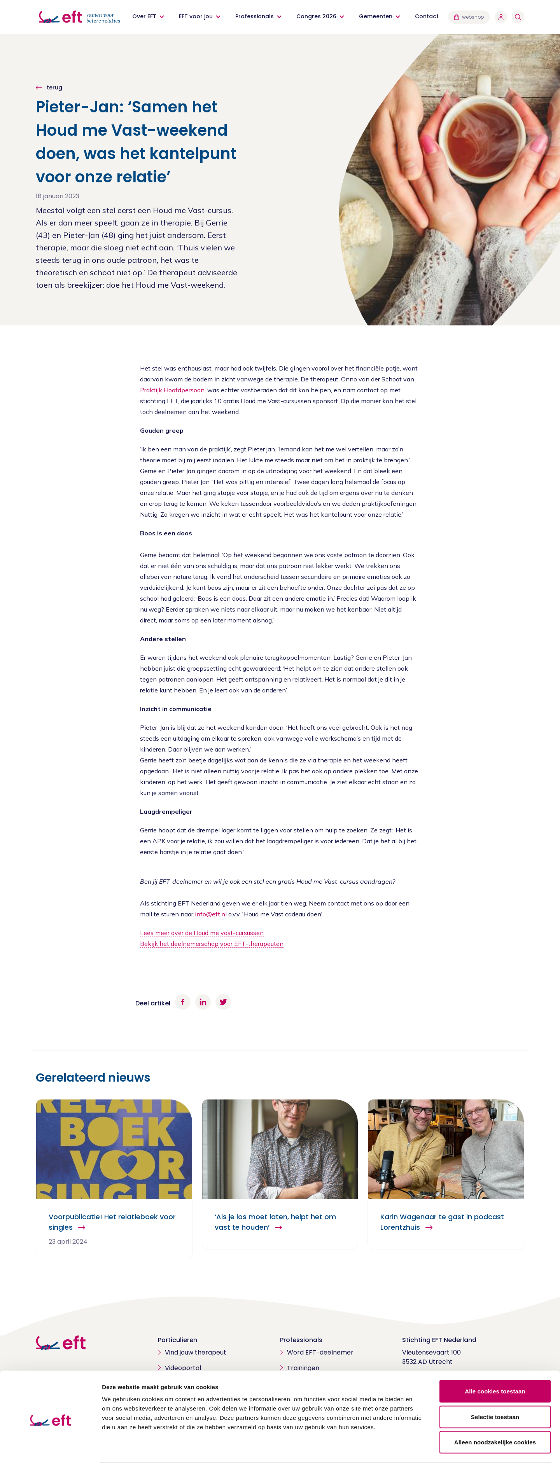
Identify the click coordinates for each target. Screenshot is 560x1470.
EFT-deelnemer (181, 881)
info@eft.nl (211, 914)
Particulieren (177, 1339)
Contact (427, 16)
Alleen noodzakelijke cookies (495, 1419)
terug (53, 87)
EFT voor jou (196, 16)
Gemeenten (375, 16)
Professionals (254, 16)
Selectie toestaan (495, 1393)
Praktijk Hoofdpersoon (172, 390)
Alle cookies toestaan (495, 1368)
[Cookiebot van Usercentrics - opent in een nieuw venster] (50, 1455)
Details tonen (420, 1454)
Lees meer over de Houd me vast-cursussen (202, 933)
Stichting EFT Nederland (439, 1339)
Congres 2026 (316, 16)
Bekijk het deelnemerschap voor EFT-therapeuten (212, 943)
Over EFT (144, 16)
